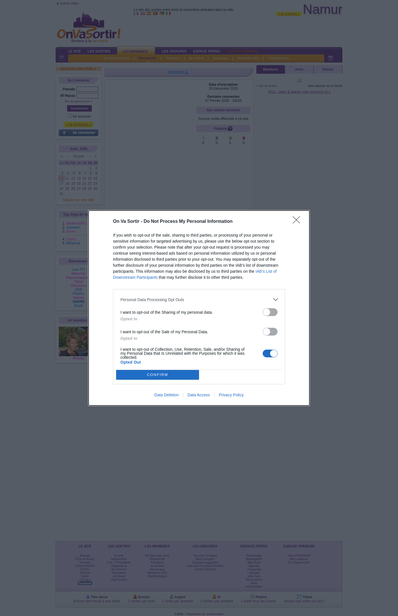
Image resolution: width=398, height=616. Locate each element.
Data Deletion (166, 395)
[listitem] (199, 300)
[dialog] (199, 308)
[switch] (270, 312)
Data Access (199, 395)
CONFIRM (157, 375)
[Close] (298, 221)
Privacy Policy (231, 395)
